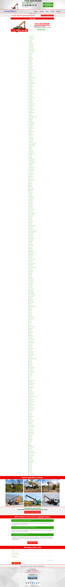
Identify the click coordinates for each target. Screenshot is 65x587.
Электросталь (32, 73)
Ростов (31, 312)
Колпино (31, 429)
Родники (31, 284)
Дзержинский (32, 112)
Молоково (31, 180)
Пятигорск (31, 462)
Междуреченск (32, 446)
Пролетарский (32, 170)
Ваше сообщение (14, 555)
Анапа (31, 417)
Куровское (31, 160)
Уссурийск (31, 430)
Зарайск (31, 222)
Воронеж (31, 307)
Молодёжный (32, 173)
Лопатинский (32, 163)
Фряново (31, 290)
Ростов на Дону (32, 326)
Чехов (31, 54)
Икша (31, 157)
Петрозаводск (32, 342)
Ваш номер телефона (15, 552)
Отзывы (52, 11)
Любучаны (31, 239)
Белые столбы (32, 209)
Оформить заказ (48, 6)
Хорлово (31, 247)
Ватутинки (31, 255)
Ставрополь (32, 368)
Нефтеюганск (32, 416)
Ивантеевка (32, 82)
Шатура (31, 148)
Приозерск (31, 461)
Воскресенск (32, 51)
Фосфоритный (32, 232)
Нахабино (31, 119)
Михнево (31, 164)
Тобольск (31, 403)
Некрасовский (32, 153)
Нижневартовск (32, 367)
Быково (31, 183)
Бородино (31, 154)
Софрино (31, 166)
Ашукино (31, 199)
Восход (31, 257)
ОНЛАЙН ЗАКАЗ (41, 29)
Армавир (31, 436)
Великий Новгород (33, 358)
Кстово (31, 449)
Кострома (31, 394)
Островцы (31, 215)
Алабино (31, 248)
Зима (30, 361)
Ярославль (31, 316)
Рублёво (31, 286)
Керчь (31, 458)
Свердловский (32, 38)
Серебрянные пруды (33, 231)
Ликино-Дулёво (32, 161)
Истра (31, 61)
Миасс (31, 465)
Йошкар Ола (32, 409)
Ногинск (31, 64)
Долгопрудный (32, 109)
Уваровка (31, 193)
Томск (31, 325)
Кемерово (31, 355)
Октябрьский (32, 93)
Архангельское (32, 98)
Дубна (31, 102)
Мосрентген (32, 281)
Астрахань (31, 384)
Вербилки (31, 200)
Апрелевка (31, 86)
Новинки (31, 79)
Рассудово (31, 244)
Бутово (31, 129)
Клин (30, 56)
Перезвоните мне (48, 3)
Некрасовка (32, 196)
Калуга (31, 344)
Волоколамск (32, 90)
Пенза (31, 357)
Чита (30, 377)
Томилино (31, 216)
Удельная (31, 80)
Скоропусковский (33, 267)
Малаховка (31, 134)
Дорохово (31, 221)
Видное (31, 108)
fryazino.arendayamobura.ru (10, 11)
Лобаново (31, 138)
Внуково (31, 177)
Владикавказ (32, 474)
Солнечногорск (32, 83)
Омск (30, 310)
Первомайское (32, 124)
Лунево (31, 277)
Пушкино (31, 66)
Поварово (31, 202)
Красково (31, 203)
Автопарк (41, 11)
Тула (30, 323)
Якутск (31, 471)
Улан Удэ (31, 370)
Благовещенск (32, 380)
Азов (30, 443)
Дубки (31, 184)
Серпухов (31, 60)
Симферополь (32, 387)
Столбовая (31, 245)
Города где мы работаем (41, 565)
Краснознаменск (32, 213)
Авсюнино (31, 234)
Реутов (31, 95)
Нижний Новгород (33, 306)
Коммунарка (32, 238)
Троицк (31, 99)
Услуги (47, 11)
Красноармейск (32, 145)
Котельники (32, 212)
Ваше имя (13, 549)
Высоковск (31, 235)
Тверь (31, 320)
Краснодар (31, 296)
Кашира (31, 111)
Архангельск (32, 354)
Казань (31, 313)
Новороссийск (32, 371)
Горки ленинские (32, 258)
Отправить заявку (16, 562)
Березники (31, 432)
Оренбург (31, 335)
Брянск (31, 364)
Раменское (31, 37)
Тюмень (31, 297)
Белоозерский (32, 252)
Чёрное (31, 67)
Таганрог (31, 472)
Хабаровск (31, 328)
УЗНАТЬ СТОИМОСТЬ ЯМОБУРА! (32, 512)
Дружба (31, 274)
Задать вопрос (50, 15)
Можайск (31, 76)
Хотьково (31, 125)
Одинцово (31, 47)
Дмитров (31, 57)
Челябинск (31, 300)
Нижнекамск (32, 433)
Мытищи (31, 53)
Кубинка (31, 141)
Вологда (31, 319)
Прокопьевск (32, 407)
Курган (31, 397)
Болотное (31, 362)
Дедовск (31, 219)
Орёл (30, 388)
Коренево (31, 226)
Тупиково (31, 147)
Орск (30, 468)
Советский (31, 348)
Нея (30, 412)
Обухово (31, 186)
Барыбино (31, 176)
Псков (31, 390)
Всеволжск (31, 391)
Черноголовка (32, 167)
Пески (31, 40)
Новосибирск (32, 293)
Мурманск (31, 400)
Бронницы (31, 115)
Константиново (32, 179)
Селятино (31, 206)
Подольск (31, 43)
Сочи (30, 378)
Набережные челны (33, 396)
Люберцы (31, 69)
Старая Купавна (32, 144)
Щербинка (31, 150)
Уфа (30, 303)
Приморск (31, 410)
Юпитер (31, 218)
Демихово (31, 271)
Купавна (31, 132)
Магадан (31, 422)
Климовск (31, 151)
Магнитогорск (32, 393)
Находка (31, 439)
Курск (31, 349)
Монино (31, 242)
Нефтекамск (32, 455)
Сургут (31, 322)
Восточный (31, 137)
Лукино (31, 261)
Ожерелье (31, 264)
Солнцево (31, 174)
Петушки (31, 336)
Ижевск (31, 332)
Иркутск (31, 315)
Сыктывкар (32, 420)
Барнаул (31, 341)
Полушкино (32, 280)
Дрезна (31, 273)
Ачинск (31, 435)
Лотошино (31, 171)
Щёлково (31, 63)
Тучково (31, 192)
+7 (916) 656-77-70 (29, 5)
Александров (32, 459)
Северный (31, 96)
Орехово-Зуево (32, 103)
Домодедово (32, 48)
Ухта (30, 442)
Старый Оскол (32, 404)
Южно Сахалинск (32, 452)
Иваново (31, 365)
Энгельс (31, 423)
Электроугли (32, 131)
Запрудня (31, 190)
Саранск (31, 381)
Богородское (32, 189)
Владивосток (32, 302)
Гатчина (31, 419)
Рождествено (32, 229)
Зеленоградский (32, 225)
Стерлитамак (32, 426)
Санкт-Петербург (32, 294)
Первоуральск (32, 425)
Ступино (31, 85)
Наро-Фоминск (32, 122)
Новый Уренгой (32, 383)
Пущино (31, 228)
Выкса (31, 448)
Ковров (31, 445)
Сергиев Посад (32, 50)
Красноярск (32, 299)
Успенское (31, 268)
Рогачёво (31, 283)
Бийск (31, 464)
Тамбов (31, 374)
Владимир (31, 352)
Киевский (31, 118)
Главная (35, 11)
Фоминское (32, 270)
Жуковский (32, 44)
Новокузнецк (32, 339)
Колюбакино (32, 260)
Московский (32, 35)
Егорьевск (31, 105)
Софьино (31, 287)
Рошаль (31, 205)
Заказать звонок (44, 15)
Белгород (31, 345)
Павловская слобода (33, 116)
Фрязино (31, 121)
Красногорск (32, 106)
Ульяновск (31, 338)
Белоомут (31, 254)
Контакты (58, 11)
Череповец (31, 375)
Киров (31, 329)
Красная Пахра (32, 158)
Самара (31, 309)
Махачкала (31, 451)
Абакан (31, 413)
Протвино (31, 187)
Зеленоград (32, 70)
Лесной (31, 92)
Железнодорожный (33, 77)
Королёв (31, 89)
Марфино (31, 241)
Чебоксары (31, 351)
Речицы (31, 135)
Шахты (31, 406)
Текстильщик (32, 289)
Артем (31, 438)
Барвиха (31, 251)
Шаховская (31, 128)
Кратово (31, 41)
